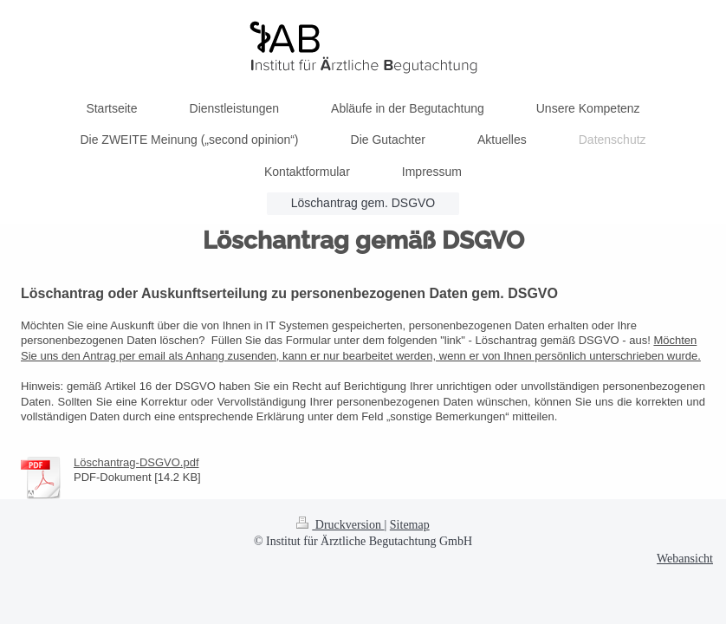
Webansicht (685, 558)
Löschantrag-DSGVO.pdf (136, 462)
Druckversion (340, 524)
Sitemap (410, 524)
